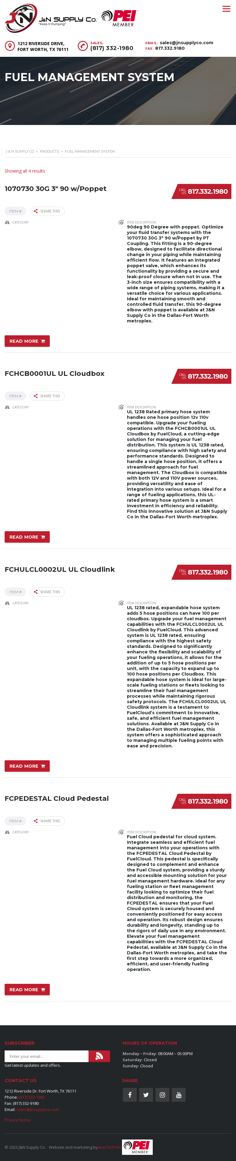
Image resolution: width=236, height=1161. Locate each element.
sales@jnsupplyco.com (186, 42)
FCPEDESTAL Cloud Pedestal (57, 797)
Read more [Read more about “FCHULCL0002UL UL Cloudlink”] (24, 765)
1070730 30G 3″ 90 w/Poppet (56, 188)
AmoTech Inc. (110, 1147)
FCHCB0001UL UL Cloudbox (54, 372)
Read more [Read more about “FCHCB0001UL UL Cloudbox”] (24, 537)
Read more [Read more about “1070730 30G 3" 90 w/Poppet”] (24, 341)
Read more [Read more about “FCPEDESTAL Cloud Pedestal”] (24, 989)
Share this (47, 211)
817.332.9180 (170, 48)
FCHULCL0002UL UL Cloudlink (60, 568)
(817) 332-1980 (111, 48)
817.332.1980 (208, 191)
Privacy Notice (18, 1120)
